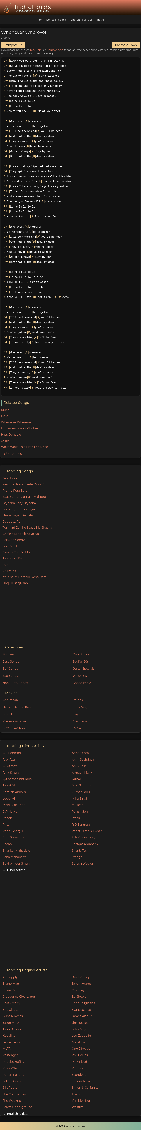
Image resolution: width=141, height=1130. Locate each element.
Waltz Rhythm (83, 675)
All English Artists (15, 1113)
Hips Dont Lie (11, 434)
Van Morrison (81, 1100)
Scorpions (79, 1075)
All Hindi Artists (14, 870)
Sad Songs (10, 675)
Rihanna (78, 1068)
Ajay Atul (9, 759)
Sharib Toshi (80, 850)
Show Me (9, 571)
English (75, 19)
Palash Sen (80, 811)
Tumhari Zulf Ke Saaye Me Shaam (27, 527)
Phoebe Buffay (13, 1061)
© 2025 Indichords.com (70, 1126)
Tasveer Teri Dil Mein (17, 552)
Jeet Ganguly (81, 785)
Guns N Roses (13, 1016)
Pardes (78, 700)
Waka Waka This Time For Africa (24, 447)
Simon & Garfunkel (85, 1087)
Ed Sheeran (80, 996)
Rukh (6, 564)
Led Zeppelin (81, 1035)
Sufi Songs (10, 668)
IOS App (35, 50)
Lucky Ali (9, 798)
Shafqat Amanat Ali (86, 844)
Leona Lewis (12, 1042)
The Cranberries (14, 1094)
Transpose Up (13, 45)
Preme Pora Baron (16, 490)
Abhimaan (10, 700)
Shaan (7, 844)
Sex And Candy (14, 540)
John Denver (12, 1029)
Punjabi (87, 19)
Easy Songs (11, 661)
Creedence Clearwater (19, 996)
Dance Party (82, 683)
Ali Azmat (10, 766)
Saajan (77, 714)
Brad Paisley (81, 977)
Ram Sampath (13, 837)
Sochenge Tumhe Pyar (19, 509)
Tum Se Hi (10, 546)
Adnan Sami (81, 753)
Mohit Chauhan (14, 805)
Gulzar (76, 779)
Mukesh (77, 805)
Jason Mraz (11, 1022)
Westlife (77, 1107)
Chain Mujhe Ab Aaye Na (21, 534)
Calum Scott (12, 990)
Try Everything (11, 453)
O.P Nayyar (11, 811)
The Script (79, 1094)
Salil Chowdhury (83, 837)
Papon (7, 818)
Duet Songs (81, 654)
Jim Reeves (80, 1022)
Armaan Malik (82, 772)
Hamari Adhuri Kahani (19, 707)
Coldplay (78, 990)
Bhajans (9, 654)
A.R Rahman (12, 753)
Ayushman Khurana (17, 779)
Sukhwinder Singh (16, 863)
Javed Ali (9, 785)
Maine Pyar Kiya (14, 721)
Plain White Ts (13, 1068)
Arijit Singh (11, 772)
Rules (5, 410)
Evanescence (81, 1009)
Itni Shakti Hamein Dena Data (24, 577)
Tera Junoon (12, 478)
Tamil (40, 19)
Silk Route (10, 1087)
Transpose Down (126, 45)
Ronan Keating (13, 1075)
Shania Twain (81, 1081)
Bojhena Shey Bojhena (19, 503)
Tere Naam (11, 714)
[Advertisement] (72, 615)
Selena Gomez (13, 1081)
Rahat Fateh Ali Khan (87, 831)
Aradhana (80, 721)
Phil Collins (80, 1055)
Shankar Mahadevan (18, 850)
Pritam (7, 824)
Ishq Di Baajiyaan (15, 583)
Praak (76, 818)
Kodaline (9, 1035)
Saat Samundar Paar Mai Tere (24, 496)
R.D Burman (81, 824)
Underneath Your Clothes (19, 428)
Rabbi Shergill (13, 831)
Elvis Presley (11, 1003)
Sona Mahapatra (15, 857)
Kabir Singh (81, 707)
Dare (4, 416)
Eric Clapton (11, 1009)
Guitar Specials (83, 668)
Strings (77, 857)
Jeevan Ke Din (13, 558)
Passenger (10, 1055)
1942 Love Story (14, 728)
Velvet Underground (17, 1107)
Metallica (78, 1042)
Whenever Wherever (16, 422)
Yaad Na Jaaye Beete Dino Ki (23, 484)
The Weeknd (12, 1100)
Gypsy (5, 441)
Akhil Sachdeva (83, 759)
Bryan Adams (81, 983)
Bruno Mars (11, 983)
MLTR (7, 1048)
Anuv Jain (79, 766)
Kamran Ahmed (14, 792)
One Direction (82, 1048)
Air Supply (10, 977)
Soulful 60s (81, 661)
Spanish (63, 19)
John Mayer (80, 1029)
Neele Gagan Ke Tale (18, 515)
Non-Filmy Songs (15, 683)
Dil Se (77, 728)
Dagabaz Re (11, 521)
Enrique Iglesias (83, 1003)
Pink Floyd (79, 1061)
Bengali (51, 19)
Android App (54, 50)
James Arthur (82, 1016)
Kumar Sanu (81, 792)
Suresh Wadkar (83, 863)
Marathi (99, 19)
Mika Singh (80, 798)
